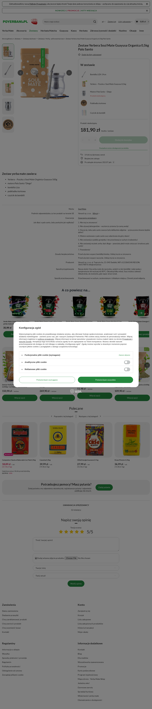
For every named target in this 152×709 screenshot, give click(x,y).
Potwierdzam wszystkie (105, 380)
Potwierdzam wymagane (47, 380)
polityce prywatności (46, 339)
